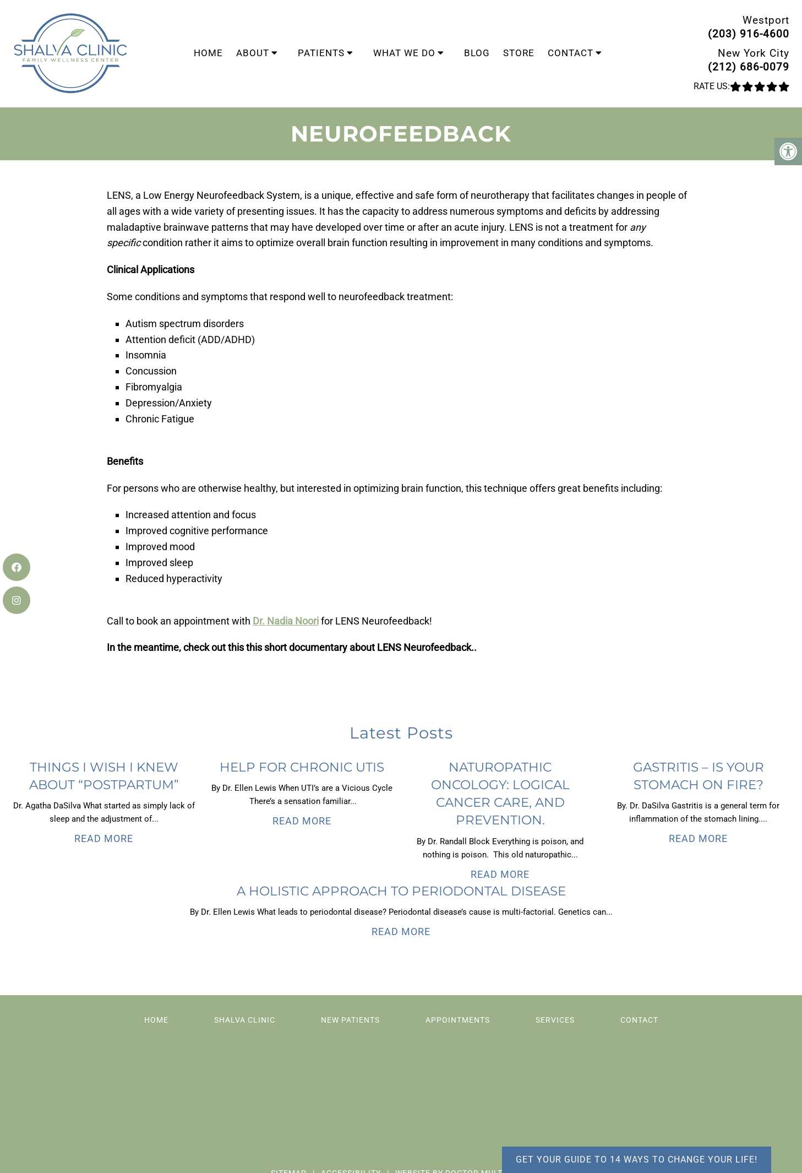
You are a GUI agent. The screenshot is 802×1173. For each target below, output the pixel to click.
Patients (321, 52)
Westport (766, 20)
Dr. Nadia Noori (286, 621)
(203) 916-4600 (748, 34)
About (252, 52)
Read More (103, 838)
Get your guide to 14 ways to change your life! (636, 1159)
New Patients (350, 1019)
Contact (570, 52)
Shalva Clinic (244, 1019)
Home (208, 52)
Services (555, 1019)
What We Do (404, 52)
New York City (753, 53)
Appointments (457, 1019)
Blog (477, 52)
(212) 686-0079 (748, 67)
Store (518, 52)
